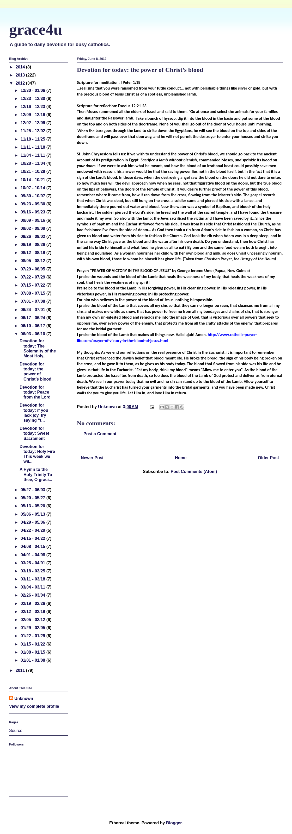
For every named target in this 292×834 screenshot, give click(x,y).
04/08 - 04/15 (33, 546)
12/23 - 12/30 (33, 98)
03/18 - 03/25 (33, 571)
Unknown (23, 698)
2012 (21, 83)
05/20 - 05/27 (33, 498)
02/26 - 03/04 (33, 595)
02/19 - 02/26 (33, 603)
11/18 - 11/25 (33, 139)
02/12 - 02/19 (33, 611)
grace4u (35, 29)
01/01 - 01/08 (33, 660)
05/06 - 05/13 (33, 514)
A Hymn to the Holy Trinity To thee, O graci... (36, 474)
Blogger (174, 823)
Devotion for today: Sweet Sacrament (34, 433)
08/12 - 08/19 (33, 252)
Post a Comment (99, 434)
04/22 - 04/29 (33, 530)
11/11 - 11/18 (33, 147)
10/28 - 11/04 (33, 163)
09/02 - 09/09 (33, 228)
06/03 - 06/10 (33, 334)
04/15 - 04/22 (33, 538)
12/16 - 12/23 (33, 106)
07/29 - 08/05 (33, 269)
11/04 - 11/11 (33, 155)
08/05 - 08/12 (33, 260)
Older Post (268, 458)
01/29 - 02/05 (33, 628)
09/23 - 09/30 (33, 204)
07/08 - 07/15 (33, 293)
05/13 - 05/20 (33, 506)
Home (180, 458)
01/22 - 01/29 (33, 636)
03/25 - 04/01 (33, 563)
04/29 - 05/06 (33, 522)
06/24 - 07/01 (33, 309)
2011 (21, 670)
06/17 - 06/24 (33, 317)
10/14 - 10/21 (33, 180)
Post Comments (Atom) (194, 471)
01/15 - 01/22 (33, 644)
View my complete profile (34, 706)
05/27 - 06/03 (33, 490)
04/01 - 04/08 (33, 555)
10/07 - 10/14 (33, 188)
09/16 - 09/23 (33, 212)
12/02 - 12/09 (33, 123)
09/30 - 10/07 (33, 196)
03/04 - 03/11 (33, 587)
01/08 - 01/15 (33, 652)
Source (15, 730)
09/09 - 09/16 (33, 220)
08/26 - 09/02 (33, 236)
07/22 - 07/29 (33, 277)
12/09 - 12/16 (33, 114)
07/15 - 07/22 (33, 285)
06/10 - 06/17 (33, 326)
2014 (21, 67)
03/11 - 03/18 (33, 579)
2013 (21, 75)
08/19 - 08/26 (33, 244)
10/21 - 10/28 (33, 171)
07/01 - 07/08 (33, 301)
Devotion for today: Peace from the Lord (35, 392)
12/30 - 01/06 (33, 90)
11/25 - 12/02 (33, 131)
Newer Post (92, 458)
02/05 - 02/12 (33, 619)
